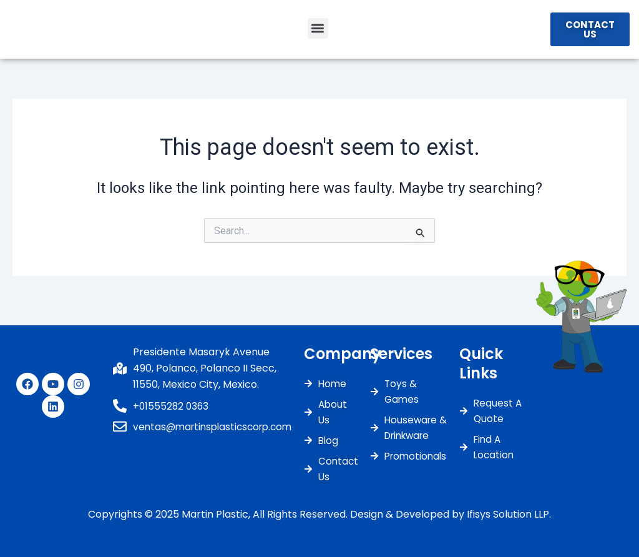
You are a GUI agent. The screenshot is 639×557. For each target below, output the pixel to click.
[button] (318, 30)
